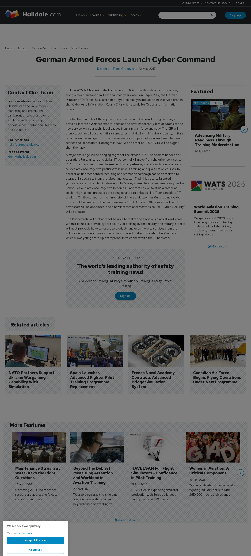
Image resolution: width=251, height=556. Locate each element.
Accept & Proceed (35, 551)
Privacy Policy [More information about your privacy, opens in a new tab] (25, 544)
